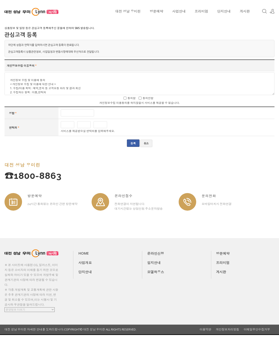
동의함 (132, 98)
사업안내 (179, 11)
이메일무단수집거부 (257, 329)
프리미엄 (201, 11)
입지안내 (154, 262)
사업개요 (85, 262)
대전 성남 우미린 (128, 11)
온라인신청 (155, 253)
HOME (83, 253)
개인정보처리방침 (227, 329)
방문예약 (156, 11)
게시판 (245, 11)
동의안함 (148, 98)
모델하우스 (155, 272)
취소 (146, 143)
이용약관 (205, 329)
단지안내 (224, 11)
